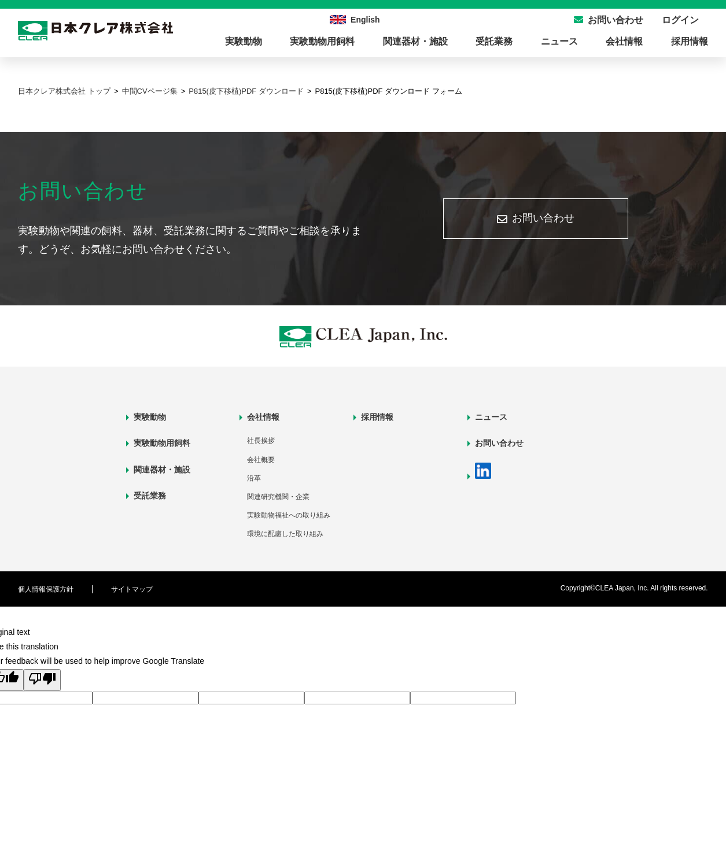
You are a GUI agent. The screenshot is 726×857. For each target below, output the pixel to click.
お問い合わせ (543, 218)
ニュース (559, 41)
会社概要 (261, 460)
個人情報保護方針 (45, 589)
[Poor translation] (42, 680)
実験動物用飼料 (322, 41)
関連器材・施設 (415, 41)
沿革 (254, 478)
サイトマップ (132, 589)
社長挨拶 (261, 441)
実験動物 (243, 41)
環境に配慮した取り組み (285, 534)
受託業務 (494, 41)
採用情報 (689, 41)
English (365, 19)
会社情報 (624, 41)
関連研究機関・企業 (278, 497)
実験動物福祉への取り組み (288, 515)
